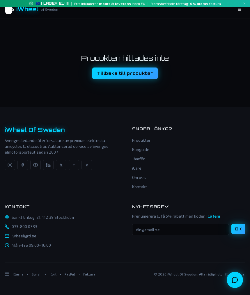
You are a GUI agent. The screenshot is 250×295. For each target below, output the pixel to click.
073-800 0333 (24, 226)
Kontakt (139, 186)
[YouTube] (35, 165)
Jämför (138, 158)
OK (238, 228)
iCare (136, 168)
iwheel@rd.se (24, 235)
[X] (61, 165)
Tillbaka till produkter (125, 73)
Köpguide (140, 149)
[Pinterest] (86, 165)
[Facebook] (22, 165)
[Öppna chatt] (235, 280)
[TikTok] (74, 165)
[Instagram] (10, 165)
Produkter (141, 140)
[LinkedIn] (48, 165)
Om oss (139, 177)
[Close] (244, 3)
